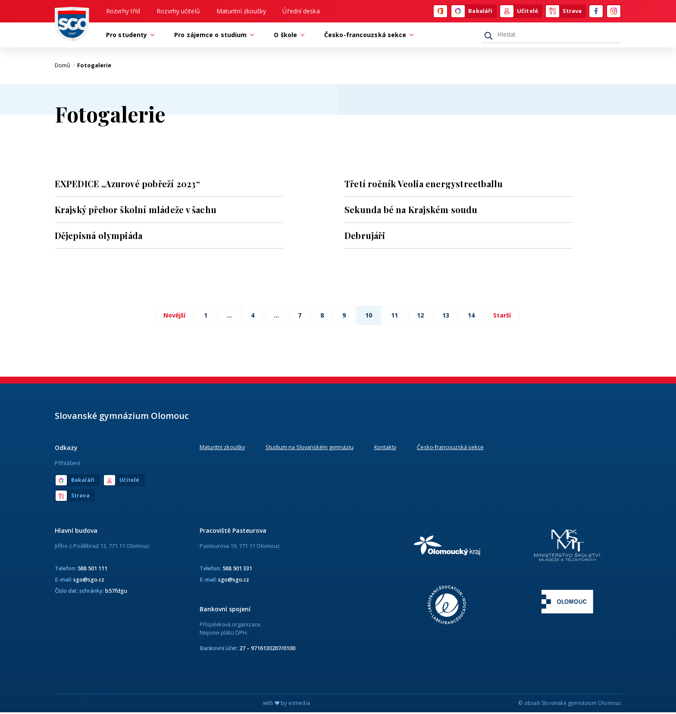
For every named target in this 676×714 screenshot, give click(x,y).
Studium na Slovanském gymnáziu (310, 448)
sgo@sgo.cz (88, 581)
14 (476, 316)
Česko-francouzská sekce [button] (367, 36)
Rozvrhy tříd (123, 11)
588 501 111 (92, 569)
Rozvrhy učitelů (178, 11)
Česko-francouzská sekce (450, 448)
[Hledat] (551, 35)
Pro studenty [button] (128, 36)
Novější (168, 316)
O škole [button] (287, 36)
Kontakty (385, 448)
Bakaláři (471, 12)
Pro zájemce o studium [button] (212, 36)
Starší (508, 316)
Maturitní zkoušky (241, 11)
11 (395, 316)
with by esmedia (286, 704)
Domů (65, 67)
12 (422, 316)
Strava (564, 12)
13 (449, 316)
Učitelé (519, 12)
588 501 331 (237, 569)
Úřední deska (300, 11)
